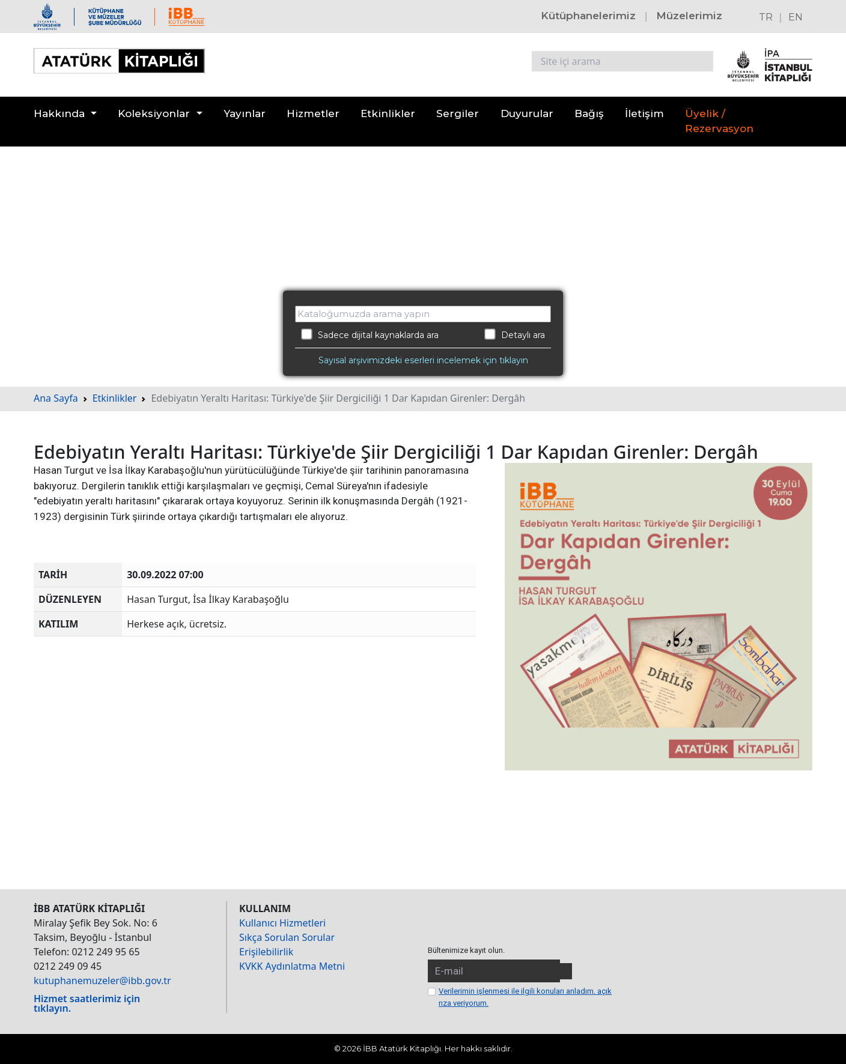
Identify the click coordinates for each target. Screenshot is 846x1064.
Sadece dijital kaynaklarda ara (370, 334)
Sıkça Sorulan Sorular (287, 937)
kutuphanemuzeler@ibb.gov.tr (102, 980)
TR (766, 17)
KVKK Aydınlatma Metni (292, 966)
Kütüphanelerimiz (588, 16)
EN (795, 17)
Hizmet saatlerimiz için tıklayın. (87, 1003)
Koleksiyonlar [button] (154, 113)
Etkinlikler (388, 113)
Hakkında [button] (59, 113)
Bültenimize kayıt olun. (466, 950)
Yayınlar (245, 113)
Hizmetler (313, 113)
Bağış (589, 113)
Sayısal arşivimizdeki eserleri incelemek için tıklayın (423, 360)
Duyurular (527, 113)
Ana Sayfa (56, 398)
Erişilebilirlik (266, 951)
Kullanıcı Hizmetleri (282, 922)
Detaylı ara (514, 334)
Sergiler (457, 113)
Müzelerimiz (689, 16)
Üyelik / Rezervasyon (719, 121)
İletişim (644, 113)
